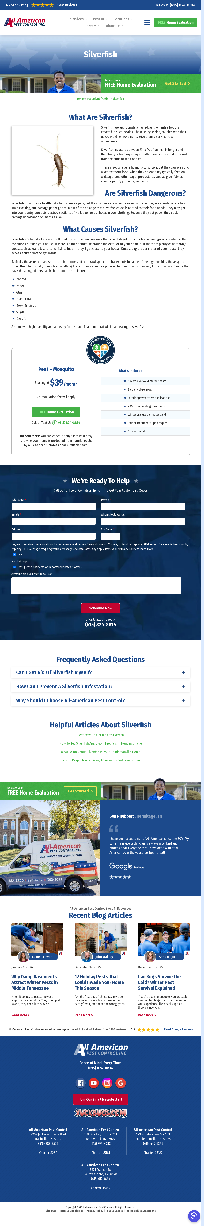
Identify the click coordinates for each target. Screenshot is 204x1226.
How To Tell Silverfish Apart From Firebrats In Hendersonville (100, 743)
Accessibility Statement (141, 1210)
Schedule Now (100, 608)
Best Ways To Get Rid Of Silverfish (100, 735)
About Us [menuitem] (113, 26)
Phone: (106, 499)
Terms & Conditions (71, 1210)
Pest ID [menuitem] (98, 19)
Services (77, 19)
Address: (18, 529)
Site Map (51, 1210)
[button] (194, 1216)
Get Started (177, 83)
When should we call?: (114, 514)
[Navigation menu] (147, 22)
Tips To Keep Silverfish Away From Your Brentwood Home (100, 760)
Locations (121, 19)
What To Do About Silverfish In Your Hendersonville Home (100, 752)
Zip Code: (107, 529)
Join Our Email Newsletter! (100, 1099)
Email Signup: (19, 561)
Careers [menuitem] (90, 26)
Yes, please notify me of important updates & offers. (47, 567)
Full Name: (19, 499)
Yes (17, 554)
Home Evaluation (176, 22)
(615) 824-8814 (182, 5)
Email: (16, 514)
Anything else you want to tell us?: (32, 574)
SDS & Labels (115, 1210)
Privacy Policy (94, 1210)
